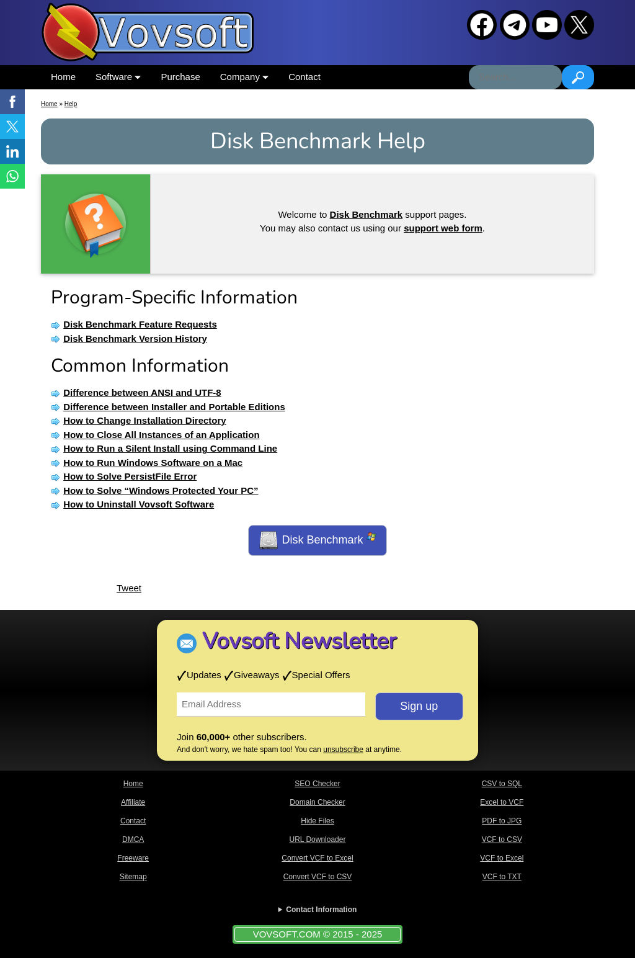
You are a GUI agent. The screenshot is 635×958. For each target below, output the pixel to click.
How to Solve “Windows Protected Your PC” (160, 490)
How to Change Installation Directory (144, 420)
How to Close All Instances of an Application (161, 434)
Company (244, 76)
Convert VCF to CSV (317, 876)
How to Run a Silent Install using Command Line (170, 448)
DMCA (133, 839)
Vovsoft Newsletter (299, 641)
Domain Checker (317, 802)
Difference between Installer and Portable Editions (174, 406)
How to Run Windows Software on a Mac (152, 462)
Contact (304, 76)
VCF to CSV (502, 839)
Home (63, 76)
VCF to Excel (501, 858)
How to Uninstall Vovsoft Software (138, 504)
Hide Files (317, 821)
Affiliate (133, 802)
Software (118, 76)
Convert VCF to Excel (317, 858)
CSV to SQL (502, 783)
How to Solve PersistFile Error (130, 476)
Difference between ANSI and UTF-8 (142, 392)
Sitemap (133, 876)
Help (71, 104)
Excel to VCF (501, 802)
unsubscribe (343, 749)
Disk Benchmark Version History (135, 338)
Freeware (133, 858)
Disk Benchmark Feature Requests (140, 324)
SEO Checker (317, 783)
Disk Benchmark (317, 540)
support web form (443, 228)
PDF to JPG (502, 821)
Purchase (180, 76)
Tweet (129, 588)
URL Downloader (318, 839)
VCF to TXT (502, 876)
